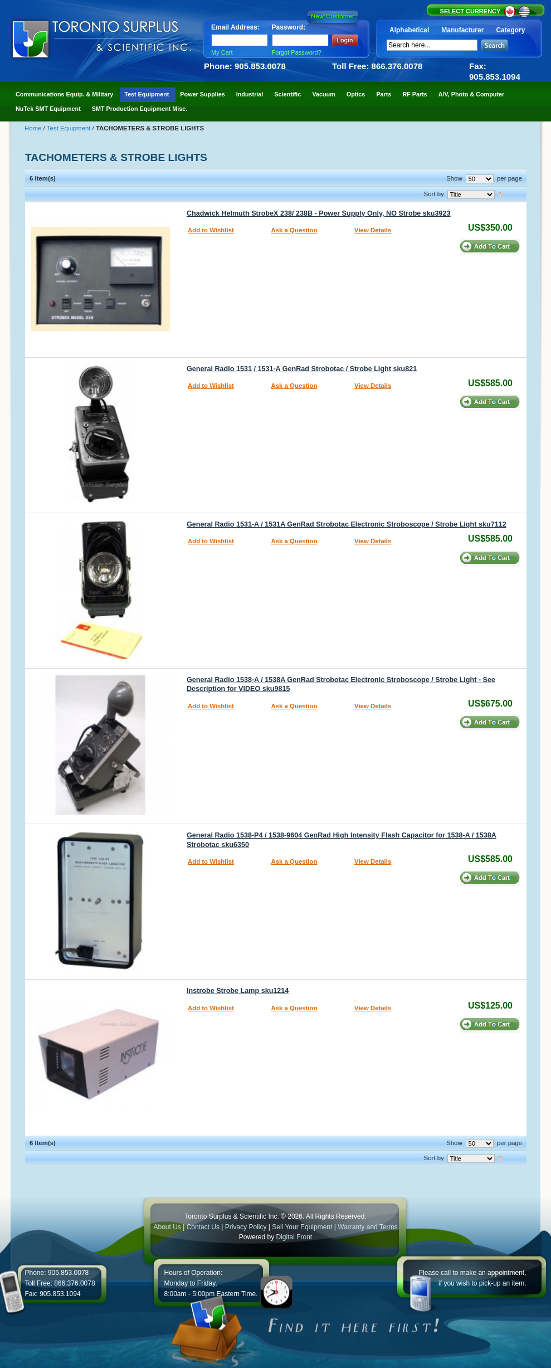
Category (510, 30)
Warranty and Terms (367, 1227)
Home (34, 128)
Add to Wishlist (211, 230)
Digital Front (294, 1237)
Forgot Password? (296, 52)
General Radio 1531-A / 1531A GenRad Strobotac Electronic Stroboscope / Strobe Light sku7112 (346, 524)
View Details (372, 230)
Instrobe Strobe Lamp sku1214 (238, 991)
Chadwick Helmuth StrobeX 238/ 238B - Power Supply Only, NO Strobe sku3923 (319, 213)
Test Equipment (69, 128)
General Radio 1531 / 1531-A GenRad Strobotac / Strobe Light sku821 (302, 369)
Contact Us (203, 1227)
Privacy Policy (246, 1227)
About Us (167, 1227)
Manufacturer (462, 30)
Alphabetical (409, 30)
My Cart (222, 52)
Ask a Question (294, 230)
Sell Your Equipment (303, 1227)
